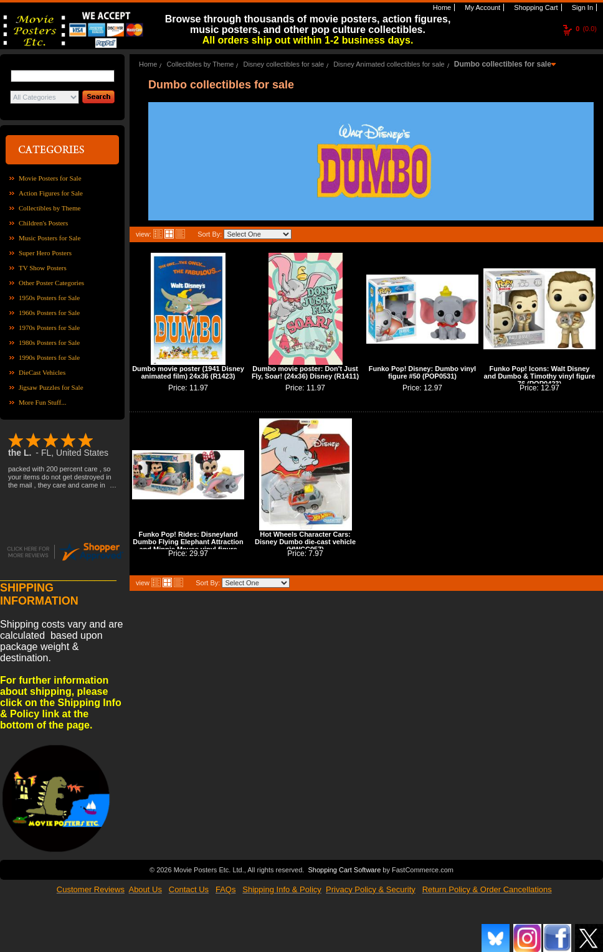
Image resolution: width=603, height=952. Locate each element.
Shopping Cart (535, 7)
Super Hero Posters (45, 253)
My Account (481, 7)
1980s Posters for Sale (49, 342)
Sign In (581, 7)
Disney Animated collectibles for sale (389, 64)
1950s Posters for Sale (49, 297)
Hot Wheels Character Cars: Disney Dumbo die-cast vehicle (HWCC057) (305, 541)
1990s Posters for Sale (49, 357)
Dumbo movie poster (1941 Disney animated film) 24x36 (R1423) (188, 372)
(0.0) (586, 28)
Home (441, 7)
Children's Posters (43, 223)
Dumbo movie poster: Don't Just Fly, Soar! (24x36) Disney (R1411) (305, 372)
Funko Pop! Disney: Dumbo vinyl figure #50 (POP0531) (422, 372)
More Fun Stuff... (43, 402)
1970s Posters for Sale (49, 327)
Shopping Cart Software (344, 868)
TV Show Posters (43, 267)
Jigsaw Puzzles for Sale (51, 387)
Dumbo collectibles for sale (502, 64)
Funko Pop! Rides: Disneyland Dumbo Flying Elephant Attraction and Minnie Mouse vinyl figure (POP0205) (188, 545)
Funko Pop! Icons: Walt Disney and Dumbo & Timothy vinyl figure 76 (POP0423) (540, 376)
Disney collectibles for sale (283, 64)
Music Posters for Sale (49, 238)
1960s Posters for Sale (49, 312)
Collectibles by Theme (49, 208)
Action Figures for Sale (51, 193)
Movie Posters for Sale (50, 178)
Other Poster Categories (51, 282)
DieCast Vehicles (42, 372)
